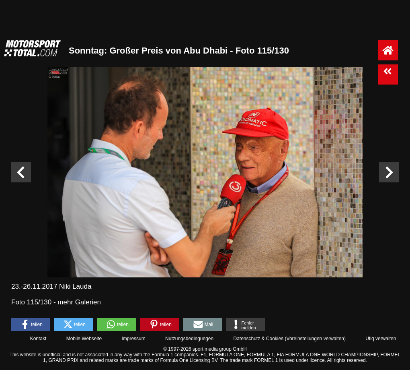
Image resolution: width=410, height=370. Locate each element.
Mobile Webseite (84, 338)
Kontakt (38, 338)
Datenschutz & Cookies (258, 338)
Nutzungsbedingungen (189, 338)
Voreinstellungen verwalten (315, 338)
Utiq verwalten (380, 338)
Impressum (133, 338)
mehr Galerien (79, 302)
